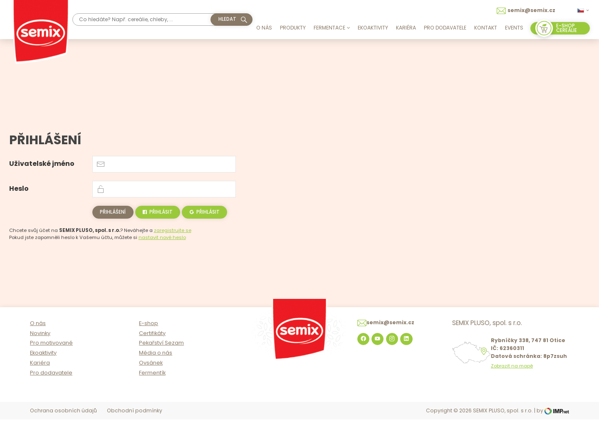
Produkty (293, 27)
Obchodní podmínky (134, 415)
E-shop (148, 328)
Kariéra (406, 27)
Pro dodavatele (445, 27)
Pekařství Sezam (161, 347)
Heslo (19, 188)
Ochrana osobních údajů (63, 415)
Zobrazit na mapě (512, 370)
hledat (227, 19)
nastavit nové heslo (162, 237)
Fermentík (152, 377)
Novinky (40, 337)
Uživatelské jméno (41, 163)
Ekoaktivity (373, 27)
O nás (264, 27)
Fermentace (332, 27)
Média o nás (155, 357)
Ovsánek (151, 367)
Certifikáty (152, 337)
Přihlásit (158, 212)
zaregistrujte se (172, 230)
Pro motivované (51, 347)
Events (514, 27)
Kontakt (485, 27)
